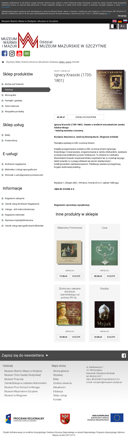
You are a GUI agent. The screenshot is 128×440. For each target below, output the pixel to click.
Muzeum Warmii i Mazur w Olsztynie (19, 21)
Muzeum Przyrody (13, 379)
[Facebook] (4, 53)
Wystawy (10, 62)
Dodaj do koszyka (86, 117)
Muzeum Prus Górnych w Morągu (22, 387)
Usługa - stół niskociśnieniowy (19, 209)
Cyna (104, 227)
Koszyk (76, 276)
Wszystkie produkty (14, 111)
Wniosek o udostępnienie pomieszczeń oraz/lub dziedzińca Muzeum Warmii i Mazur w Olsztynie (26, 175)
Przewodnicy (11, 140)
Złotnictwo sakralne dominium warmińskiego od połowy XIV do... (70, 293)
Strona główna (61, 371)
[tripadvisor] (26, 53)
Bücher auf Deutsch (14, 84)
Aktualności (43, 62)
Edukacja (54, 62)
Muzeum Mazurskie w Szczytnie (21, 391)
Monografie (10, 95)
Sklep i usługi (65, 62)
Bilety (18, 62)
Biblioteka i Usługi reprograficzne (21, 169)
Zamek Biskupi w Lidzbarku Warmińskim (25, 383)
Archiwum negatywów (15, 164)
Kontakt (75, 62)
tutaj (108, 13)
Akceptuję (122, 16)
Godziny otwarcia (29, 62)
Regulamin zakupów (14, 198)
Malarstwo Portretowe (70, 227)
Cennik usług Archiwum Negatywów (22, 204)
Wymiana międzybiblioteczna (19, 220)
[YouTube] (19, 53)
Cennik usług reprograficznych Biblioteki (24, 225)
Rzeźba (104, 288)
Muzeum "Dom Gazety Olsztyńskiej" (22, 375)
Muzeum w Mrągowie (15, 395)
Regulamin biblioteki (14, 215)
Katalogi (66, 71)
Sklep (57, 71)
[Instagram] (12, 53)
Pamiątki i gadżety (13, 100)
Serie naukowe (12, 106)
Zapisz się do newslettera (26, 355)
